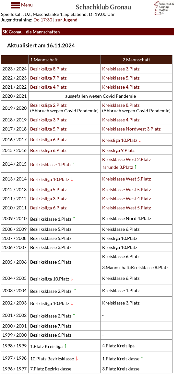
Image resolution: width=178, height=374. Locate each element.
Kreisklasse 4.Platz (120, 87)
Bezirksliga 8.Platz (48, 68)
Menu (26, 4)
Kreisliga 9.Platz (118, 150)
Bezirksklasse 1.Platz (53, 164)
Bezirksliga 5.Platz (48, 128)
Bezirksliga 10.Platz (49, 179)
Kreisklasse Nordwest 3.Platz (131, 128)
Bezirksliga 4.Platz (48, 87)
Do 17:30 (42, 19)
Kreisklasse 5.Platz (120, 78)
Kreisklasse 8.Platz (120, 105)
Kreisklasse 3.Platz (120, 68)
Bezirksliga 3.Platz (48, 119)
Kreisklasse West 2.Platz (126, 159)
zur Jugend (66, 19)
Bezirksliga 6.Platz (48, 139)
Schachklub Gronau (103, 6)
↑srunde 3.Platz (119, 167)
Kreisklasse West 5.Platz (126, 178)
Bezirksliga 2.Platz (48, 105)
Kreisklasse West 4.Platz (126, 198)
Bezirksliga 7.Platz (48, 78)
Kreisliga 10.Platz (122, 140)
